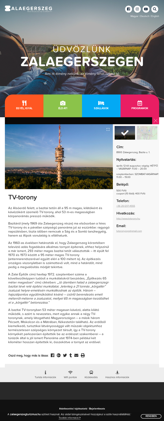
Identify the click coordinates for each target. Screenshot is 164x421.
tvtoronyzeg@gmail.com (129, 231)
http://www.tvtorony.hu (128, 218)
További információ (70, 417)
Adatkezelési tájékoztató (73, 409)
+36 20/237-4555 (125, 206)
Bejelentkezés (97, 409)
